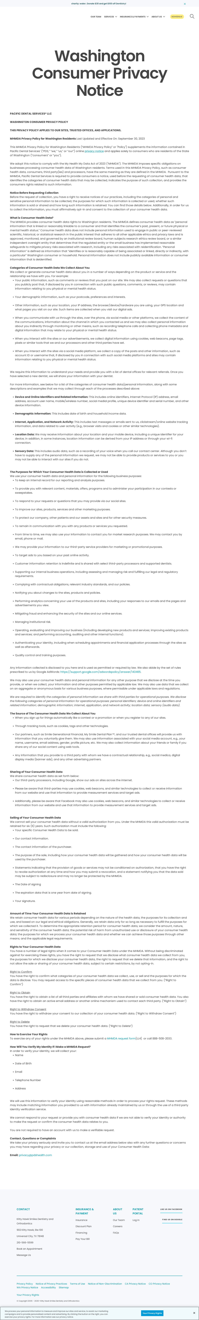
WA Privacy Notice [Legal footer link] (27, 1287)
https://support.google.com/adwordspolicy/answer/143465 (100, 672)
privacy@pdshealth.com (35, 1155)
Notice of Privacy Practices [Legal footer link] (51, 1283)
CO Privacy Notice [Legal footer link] (159, 1283)
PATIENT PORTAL (138, 1211)
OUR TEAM (96, 16)
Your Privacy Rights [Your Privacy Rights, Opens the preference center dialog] (152, 1313)
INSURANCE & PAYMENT (85, 1211)
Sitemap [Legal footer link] (64, 1287)
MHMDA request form (121, 1038)
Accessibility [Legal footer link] (48, 1287)
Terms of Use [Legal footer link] (77, 1283)
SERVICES (109, 16)
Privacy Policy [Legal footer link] (25, 1283)
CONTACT (23, 1209)
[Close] (194, 1313)
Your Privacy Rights (28, 1295)
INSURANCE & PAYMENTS (133, 16)
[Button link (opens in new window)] (171, 1210)
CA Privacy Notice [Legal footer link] (135, 1283)
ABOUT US (157, 16)
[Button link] (177, 16)
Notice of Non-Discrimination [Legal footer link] (105, 1283)
